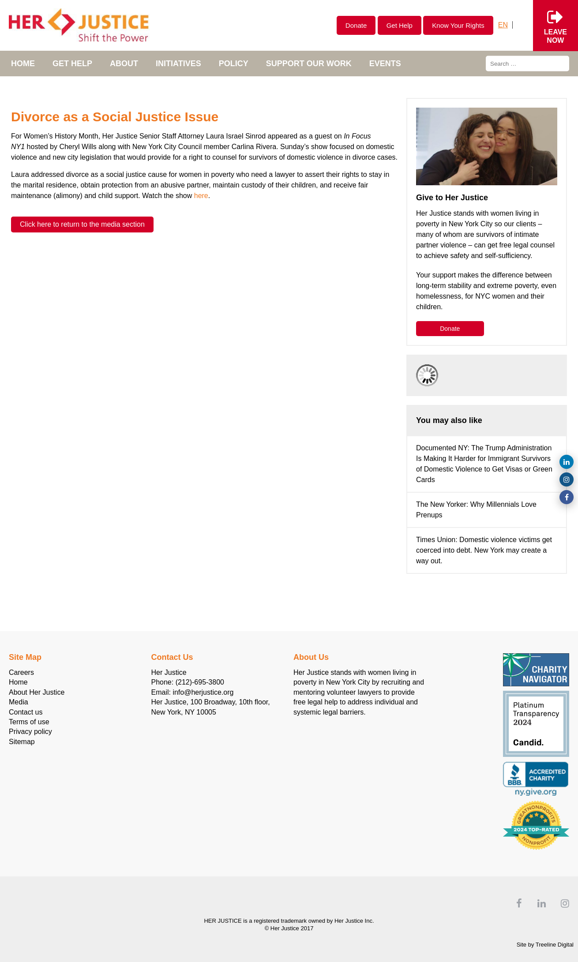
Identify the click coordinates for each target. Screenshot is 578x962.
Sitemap (22, 741)
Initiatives (178, 63)
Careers (21, 672)
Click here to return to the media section (82, 224)
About (124, 63)
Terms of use (29, 722)
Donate (356, 25)
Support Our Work (309, 63)
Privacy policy (30, 731)
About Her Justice (36, 692)
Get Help (400, 25)
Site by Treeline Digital (545, 944)
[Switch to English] (503, 25)
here (201, 195)
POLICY (233, 63)
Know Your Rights (458, 25)
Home (23, 63)
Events (385, 63)
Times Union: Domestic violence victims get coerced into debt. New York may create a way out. (484, 550)
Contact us (25, 712)
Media (18, 702)
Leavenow (555, 25)
